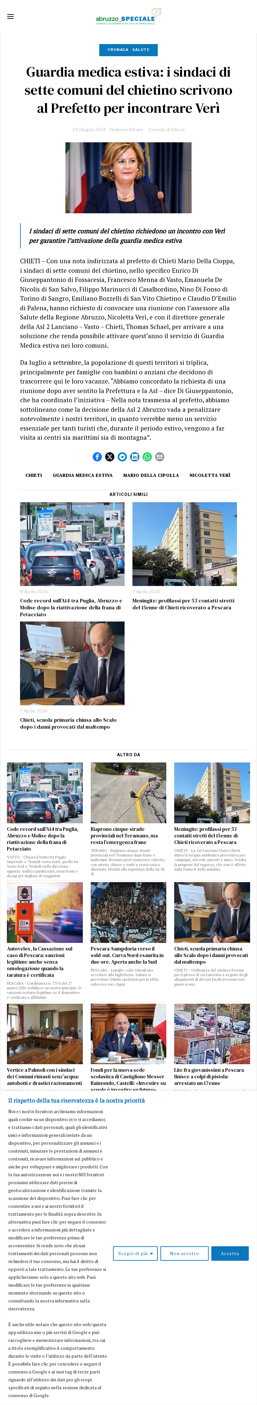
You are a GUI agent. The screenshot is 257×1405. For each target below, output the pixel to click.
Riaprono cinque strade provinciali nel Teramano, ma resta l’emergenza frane (124, 836)
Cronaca (117, 49)
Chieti (33, 475)
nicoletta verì (210, 475)
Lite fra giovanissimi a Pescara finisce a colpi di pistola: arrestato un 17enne (209, 1077)
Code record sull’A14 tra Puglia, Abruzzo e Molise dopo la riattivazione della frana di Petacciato (71, 607)
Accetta (230, 1253)
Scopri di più (133, 1253)
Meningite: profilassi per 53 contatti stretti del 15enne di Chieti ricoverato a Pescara (183, 604)
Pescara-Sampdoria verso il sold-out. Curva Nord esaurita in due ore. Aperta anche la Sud (127, 955)
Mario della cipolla (151, 475)
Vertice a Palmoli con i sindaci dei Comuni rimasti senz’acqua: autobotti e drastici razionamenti (44, 1077)
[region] (128, 1247)
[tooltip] (97, 456)
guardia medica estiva (83, 475)
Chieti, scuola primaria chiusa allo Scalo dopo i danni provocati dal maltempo (68, 723)
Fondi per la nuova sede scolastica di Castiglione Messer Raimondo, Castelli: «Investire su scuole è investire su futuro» (128, 1080)
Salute (141, 49)
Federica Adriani (126, 129)
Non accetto (184, 1253)
